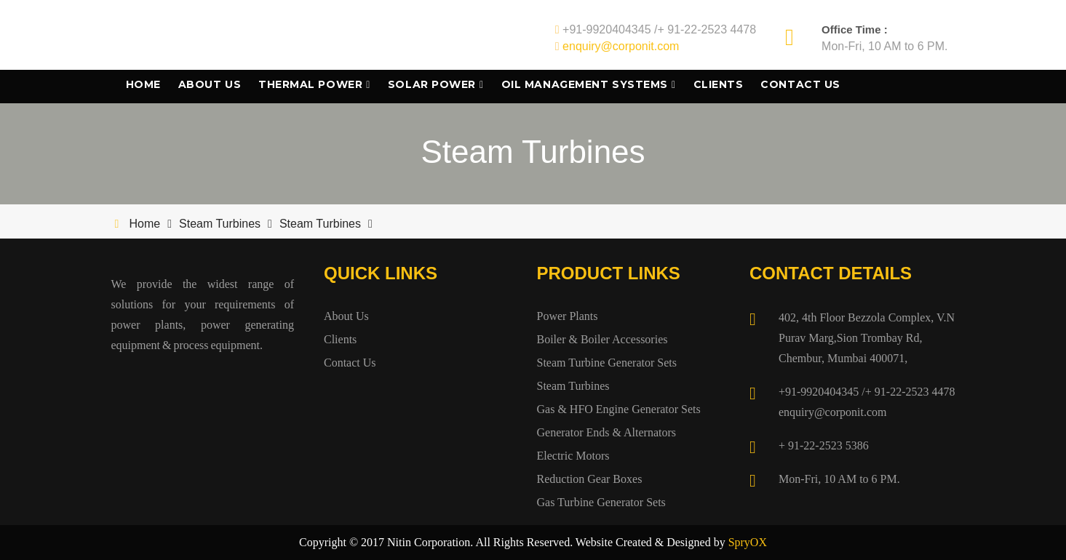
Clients (718, 84)
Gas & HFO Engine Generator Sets (619, 409)
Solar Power (432, 84)
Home (143, 84)
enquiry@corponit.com (620, 46)
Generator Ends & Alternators (607, 432)
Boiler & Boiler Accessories (602, 339)
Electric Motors (573, 455)
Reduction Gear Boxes (590, 479)
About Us (209, 84)
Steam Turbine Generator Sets (607, 362)
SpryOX (747, 542)
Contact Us (800, 84)
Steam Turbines (219, 223)
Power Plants (567, 316)
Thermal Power (310, 84)
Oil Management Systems (584, 84)
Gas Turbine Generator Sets (601, 502)
